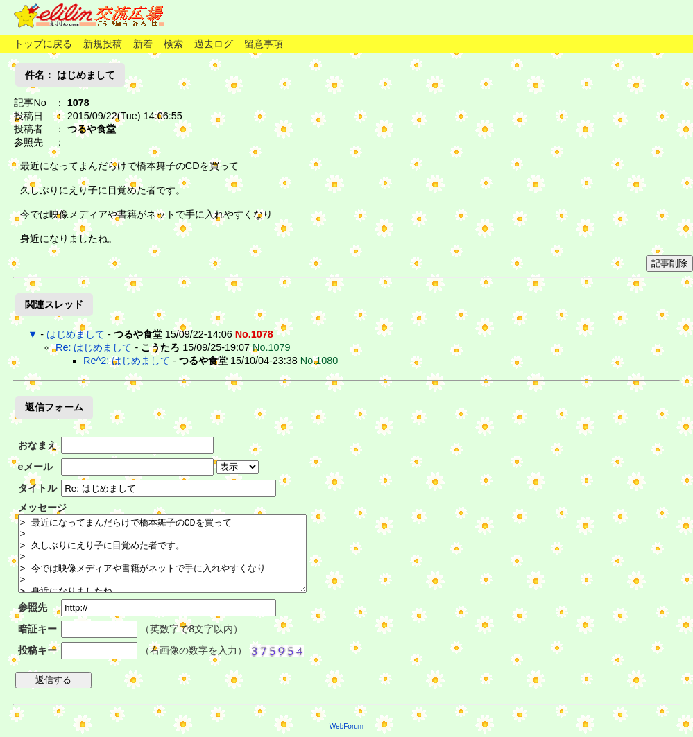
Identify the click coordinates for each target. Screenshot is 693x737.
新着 (143, 43)
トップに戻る (43, 43)
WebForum (346, 726)
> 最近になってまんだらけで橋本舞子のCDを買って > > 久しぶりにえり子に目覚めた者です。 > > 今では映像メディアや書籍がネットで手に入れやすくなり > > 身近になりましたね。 (162, 553)
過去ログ (213, 43)
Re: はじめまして (93, 347)
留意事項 (263, 43)
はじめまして (75, 334)
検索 (173, 43)
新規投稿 (102, 43)
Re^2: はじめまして (126, 360)
